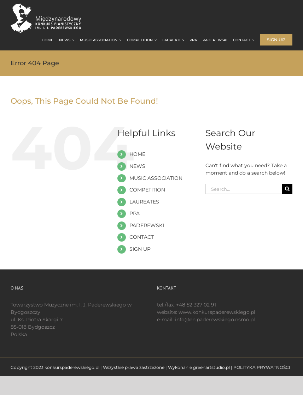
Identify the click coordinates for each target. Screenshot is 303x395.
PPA (134, 213)
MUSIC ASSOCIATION (155, 178)
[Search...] (243, 189)
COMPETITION (147, 190)
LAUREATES (144, 202)
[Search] (287, 189)
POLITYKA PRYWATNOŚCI (261, 367)
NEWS (137, 166)
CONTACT (141, 237)
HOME (137, 154)
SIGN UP (140, 249)
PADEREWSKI (146, 225)
